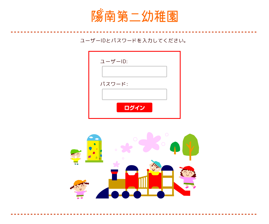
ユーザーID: (114, 61)
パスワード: (114, 84)
